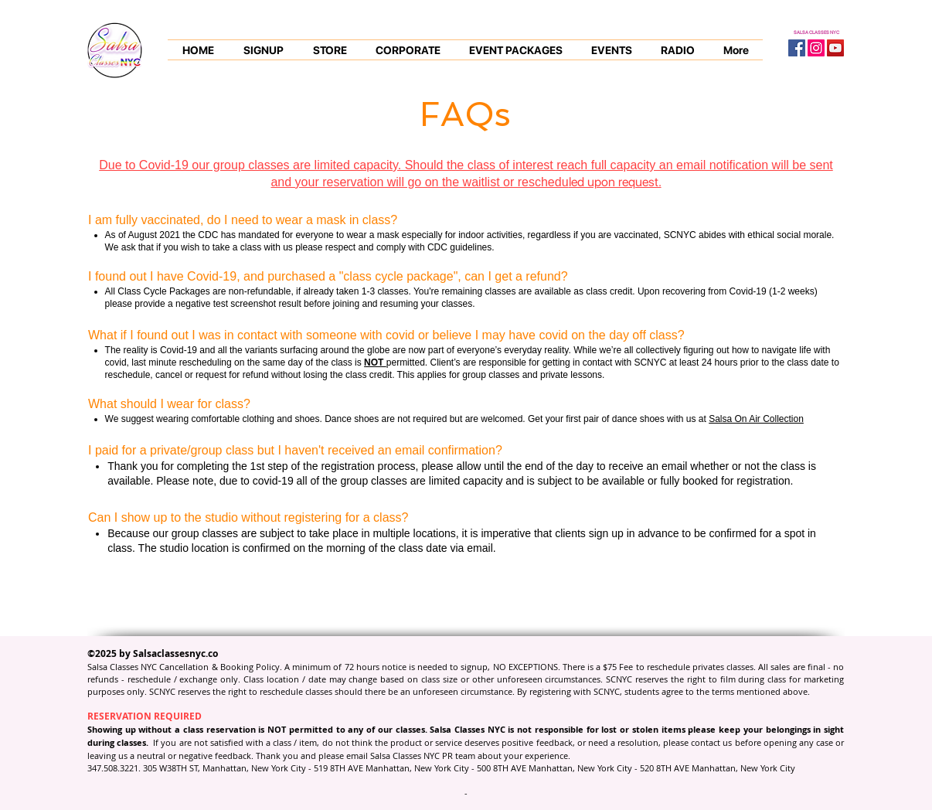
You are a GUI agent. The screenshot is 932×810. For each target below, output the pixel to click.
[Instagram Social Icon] (816, 47)
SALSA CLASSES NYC (816, 32)
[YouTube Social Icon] (835, 47)
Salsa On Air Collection (756, 419)
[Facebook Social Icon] (796, 47)
